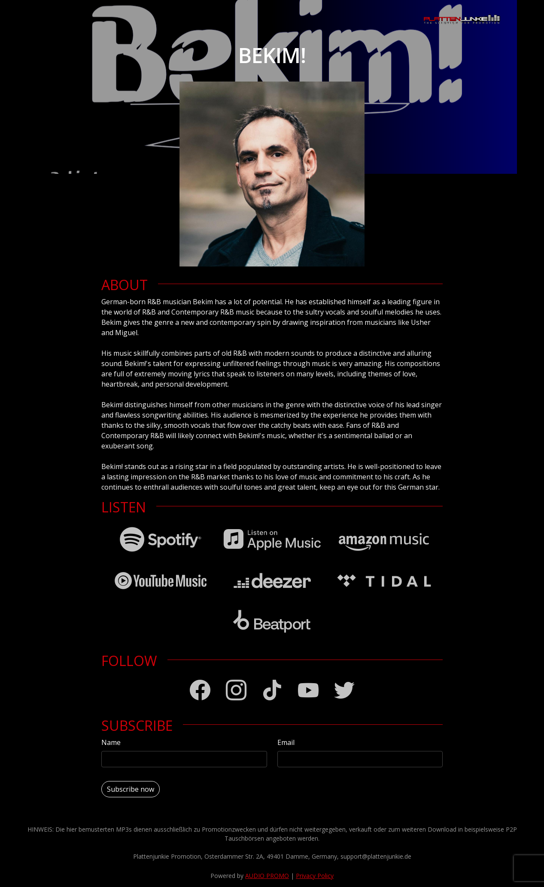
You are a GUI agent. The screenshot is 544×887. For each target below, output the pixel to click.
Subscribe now (130, 789)
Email (286, 742)
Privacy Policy (315, 876)
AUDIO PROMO (267, 876)
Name (111, 742)
